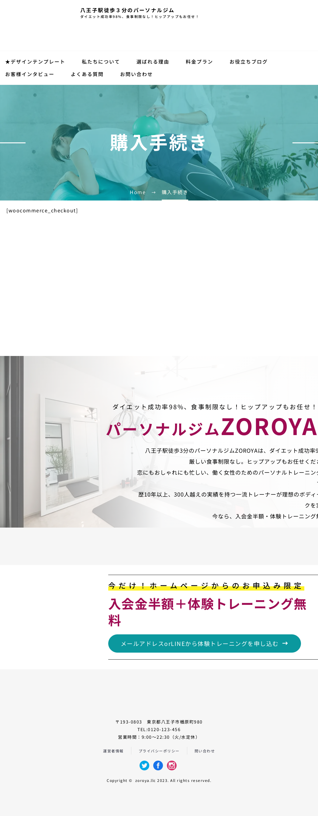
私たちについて (101, 61)
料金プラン (199, 61)
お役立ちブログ (249, 61)
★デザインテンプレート (35, 61)
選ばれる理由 (153, 61)
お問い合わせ (136, 74)
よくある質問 (87, 74)
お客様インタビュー (29, 74)
